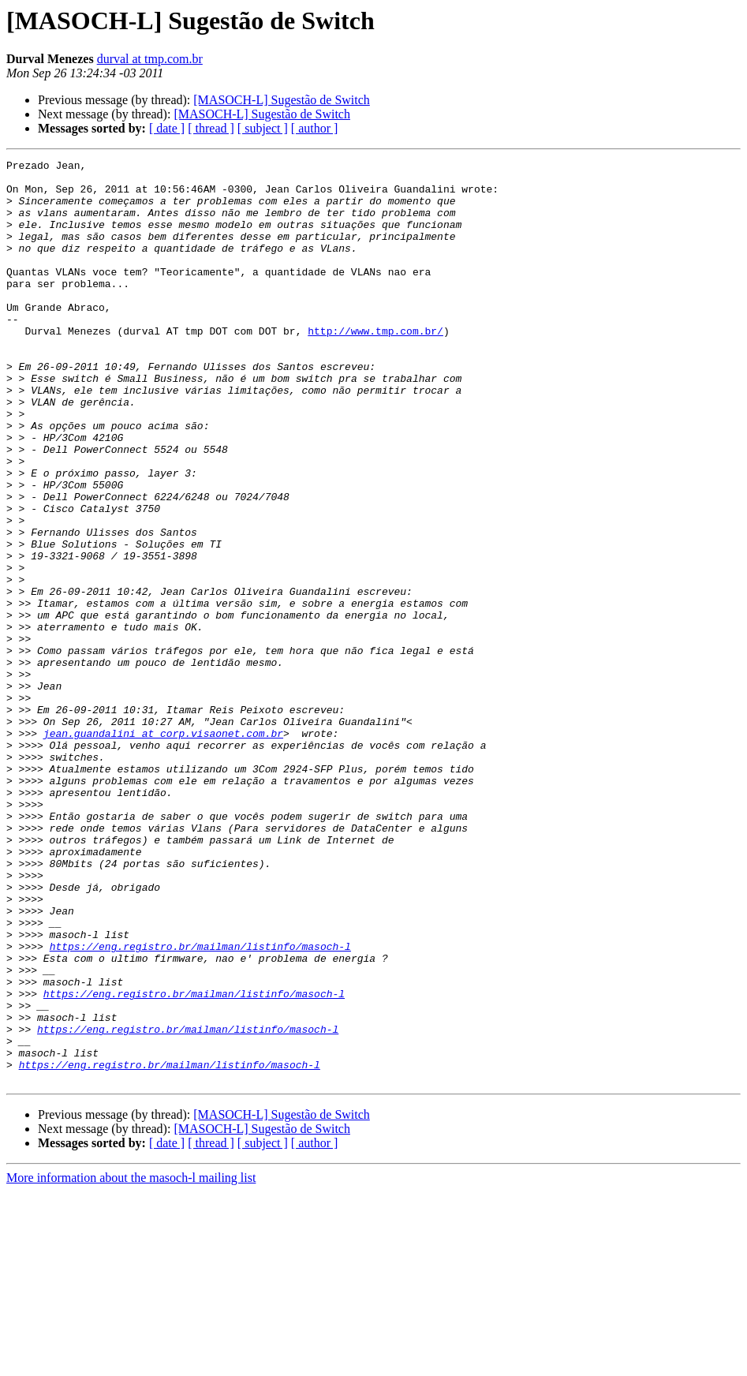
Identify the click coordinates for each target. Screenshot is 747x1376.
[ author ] (314, 128)
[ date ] (167, 128)
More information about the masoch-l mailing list (131, 1362)
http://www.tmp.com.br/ (375, 366)
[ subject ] (262, 128)
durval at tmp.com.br (150, 58)
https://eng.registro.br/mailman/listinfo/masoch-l (200, 1104)
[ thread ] (211, 128)
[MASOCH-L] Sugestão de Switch (281, 100)
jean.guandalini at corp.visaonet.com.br (163, 849)
